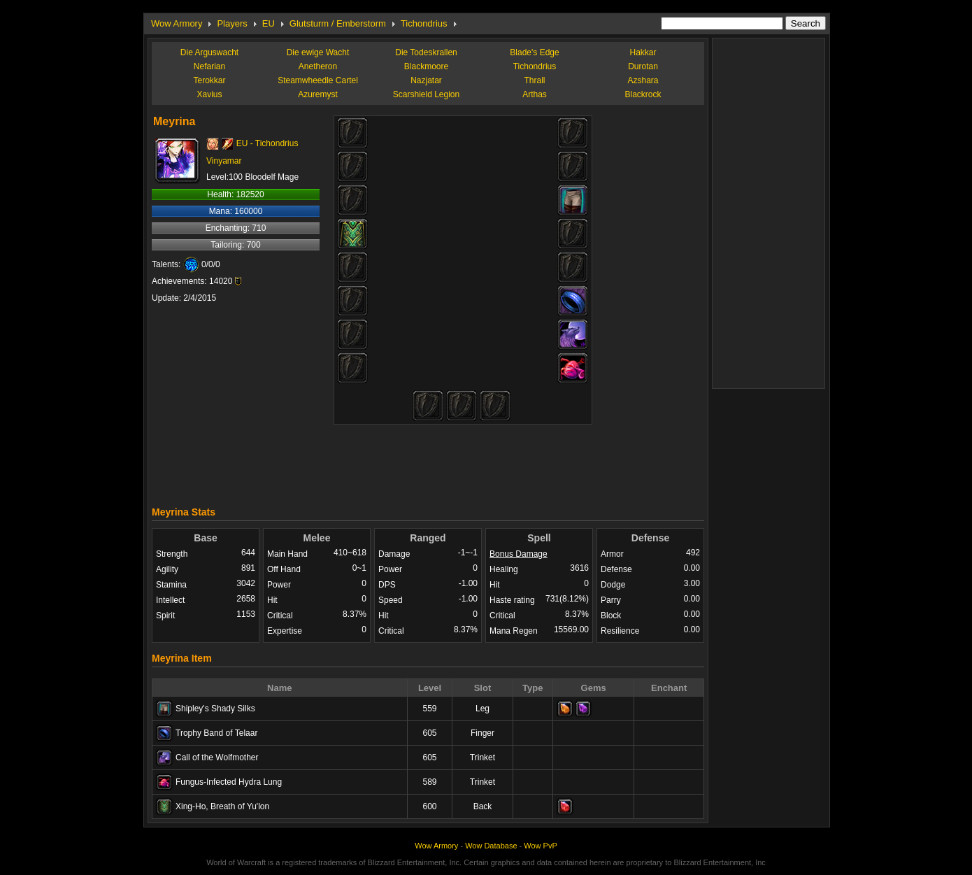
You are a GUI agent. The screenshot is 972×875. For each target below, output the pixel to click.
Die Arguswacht (209, 52)
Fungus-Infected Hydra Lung (229, 782)
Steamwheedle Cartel (318, 80)
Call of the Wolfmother (217, 757)
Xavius (209, 94)
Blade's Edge (534, 52)
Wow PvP (540, 845)
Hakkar (642, 52)
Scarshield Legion (426, 94)
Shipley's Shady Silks (215, 708)
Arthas (534, 94)
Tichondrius (424, 23)
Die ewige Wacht (318, 52)
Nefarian (209, 66)
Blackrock (642, 94)
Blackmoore (426, 66)
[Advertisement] (427, 461)
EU (268, 23)
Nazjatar (426, 80)
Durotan (643, 66)
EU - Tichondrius (267, 143)
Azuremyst (318, 94)
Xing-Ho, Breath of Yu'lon (222, 806)
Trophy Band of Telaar (216, 733)
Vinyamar (223, 161)
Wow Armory (176, 23)
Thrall (534, 80)
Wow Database (491, 845)
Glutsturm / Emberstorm (338, 23)
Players (232, 23)
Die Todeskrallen (426, 52)
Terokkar (209, 80)
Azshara (642, 80)
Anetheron (318, 66)
